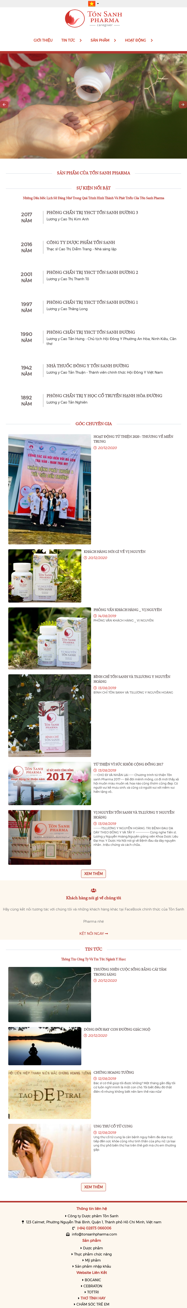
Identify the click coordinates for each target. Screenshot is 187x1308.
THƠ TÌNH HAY (93, 1298)
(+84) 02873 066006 (94, 1228)
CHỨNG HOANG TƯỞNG (114, 1073)
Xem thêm (93, 874)
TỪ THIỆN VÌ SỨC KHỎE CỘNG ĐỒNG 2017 (128, 765)
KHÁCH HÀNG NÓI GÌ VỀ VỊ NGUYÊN (114, 552)
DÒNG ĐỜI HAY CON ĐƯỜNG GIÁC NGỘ (117, 1030)
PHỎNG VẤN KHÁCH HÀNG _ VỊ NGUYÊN (128, 610)
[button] (93, 3)
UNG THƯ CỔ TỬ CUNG (113, 1126)
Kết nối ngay (93, 933)
